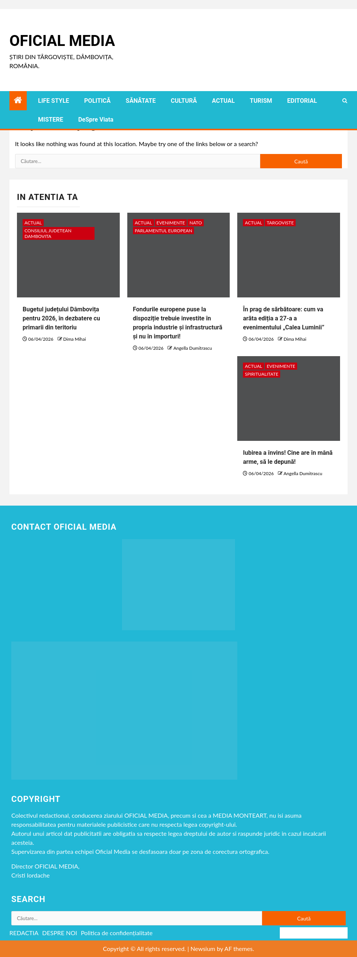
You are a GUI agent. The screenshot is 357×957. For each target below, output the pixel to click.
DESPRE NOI (59, 932)
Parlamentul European (163, 230)
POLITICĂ (97, 100)
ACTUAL (223, 100)
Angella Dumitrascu (192, 348)
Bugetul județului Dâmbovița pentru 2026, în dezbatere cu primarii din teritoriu (61, 318)
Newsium (203, 948)
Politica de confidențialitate (117, 932)
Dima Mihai (74, 339)
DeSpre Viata (95, 119)
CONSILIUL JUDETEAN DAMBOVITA (48, 233)
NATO (195, 223)
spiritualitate (261, 374)
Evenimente (171, 223)
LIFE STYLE (53, 100)
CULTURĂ (184, 100)
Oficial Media (62, 41)
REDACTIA (23, 932)
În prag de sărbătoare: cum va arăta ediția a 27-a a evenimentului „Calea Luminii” (283, 318)
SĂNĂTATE (141, 100)
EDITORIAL (302, 100)
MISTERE (50, 119)
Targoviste (280, 223)
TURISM (261, 100)
